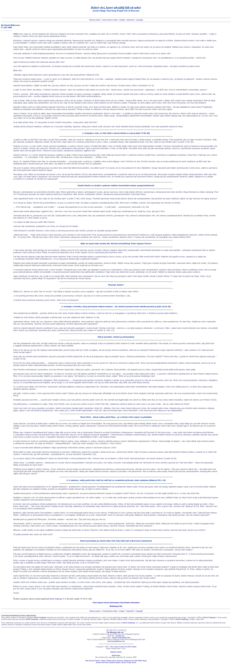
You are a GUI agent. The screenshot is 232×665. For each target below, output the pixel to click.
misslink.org (120, 636)
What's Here (111, 661)
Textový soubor (94, 20)
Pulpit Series (131, 662)
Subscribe (130, 20)
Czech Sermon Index (110, 20)
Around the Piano (102, 662)
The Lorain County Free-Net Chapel (123, 647)
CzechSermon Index (109, 611)
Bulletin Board (115, 662)
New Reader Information (130, 602)
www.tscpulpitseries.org (116, 641)
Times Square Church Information (105, 602)
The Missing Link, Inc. (115, 632)
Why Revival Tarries (92, 661)
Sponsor (120, 661)
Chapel (122, 20)
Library (123, 662)
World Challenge (56, 599)
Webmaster (116, 655)
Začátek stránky (116, 652)
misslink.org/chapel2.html (121, 638)
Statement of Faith (130, 661)
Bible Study (142, 661)
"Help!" (103, 661)
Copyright (139, 20)
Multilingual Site (116, 606)
